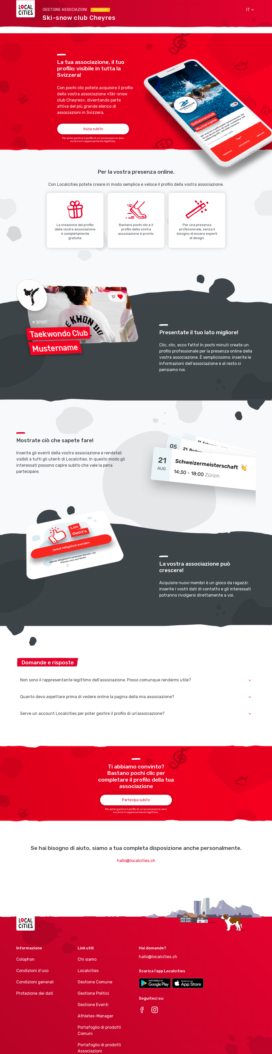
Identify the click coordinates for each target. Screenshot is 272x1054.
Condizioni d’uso (32, 970)
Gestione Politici (93, 993)
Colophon (25, 959)
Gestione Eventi (93, 1004)
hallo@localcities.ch (136, 860)
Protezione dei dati (34, 993)
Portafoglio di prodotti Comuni (99, 1030)
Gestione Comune (95, 982)
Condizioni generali (35, 982)
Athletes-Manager (95, 1016)
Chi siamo (87, 959)
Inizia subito (93, 129)
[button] (248, 10)
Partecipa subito (136, 800)
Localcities (88, 970)
